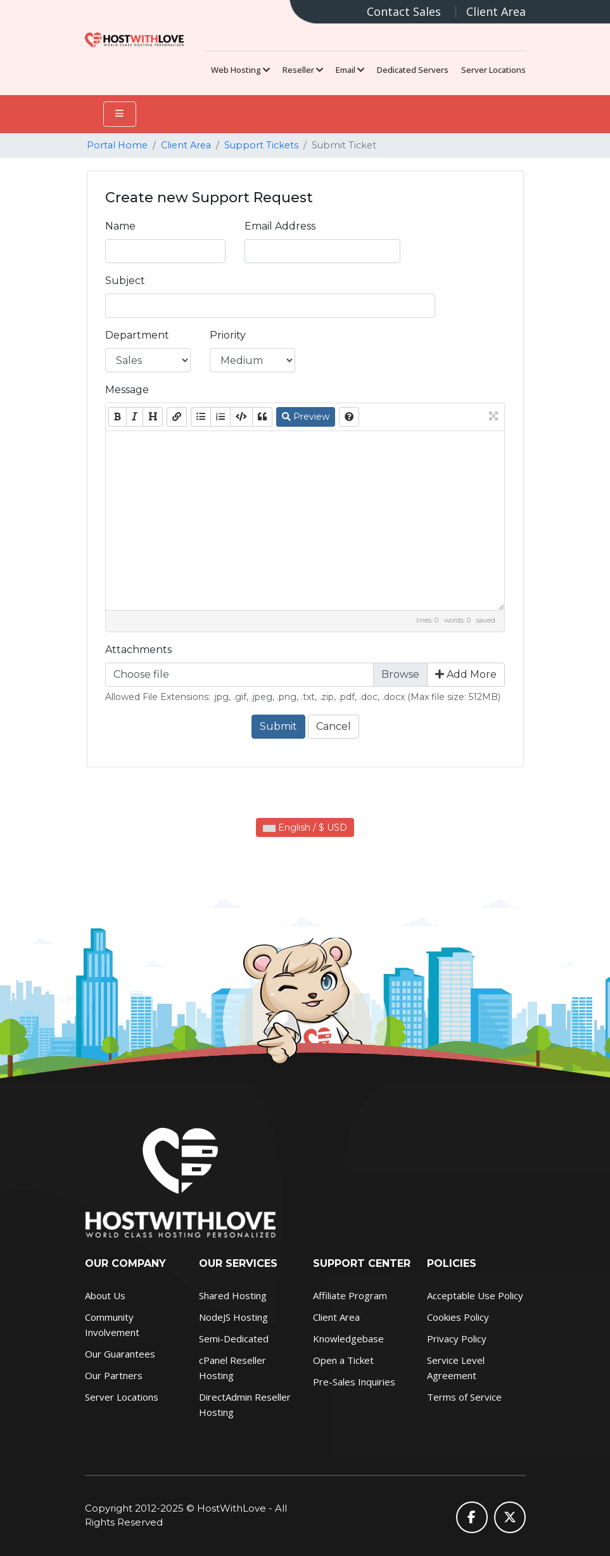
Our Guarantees (120, 1353)
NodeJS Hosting (233, 1317)
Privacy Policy (456, 1338)
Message (127, 390)
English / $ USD (305, 827)
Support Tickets (261, 145)
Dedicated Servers (412, 69)
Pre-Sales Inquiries (354, 1381)
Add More (466, 674)
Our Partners (114, 1375)
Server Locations (493, 69)
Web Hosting (240, 69)
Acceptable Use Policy (475, 1295)
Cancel (333, 726)
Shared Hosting (233, 1295)
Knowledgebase (348, 1338)
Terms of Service (464, 1397)
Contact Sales (404, 11)
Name (120, 226)
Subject (125, 281)
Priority (228, 335)
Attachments (138, 650)
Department (137, 335)
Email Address (280, 226)
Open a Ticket (343, 1360)
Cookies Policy (458, 1317)
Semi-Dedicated (234, 1338)
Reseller (303, 69)
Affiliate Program (350, 1295)
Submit (278, 726)
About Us (105, 1295)
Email (350, 69)
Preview (305, 416)
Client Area (496, 11)
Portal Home (117, 145)
